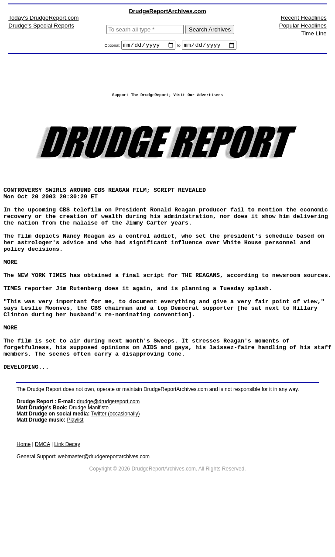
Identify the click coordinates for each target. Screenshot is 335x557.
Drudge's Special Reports (41, 25)
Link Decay (67, 498)
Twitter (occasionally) (115, 467)
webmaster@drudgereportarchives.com (104, 510)
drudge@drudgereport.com (108, 455)
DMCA (42, 498)
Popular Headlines (303, 25)
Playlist (75, 474)
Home (24, 498)
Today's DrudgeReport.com (43, 17)
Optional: (113, 47)
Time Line (314, 33)
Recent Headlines (304, 17)
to (179, 47)
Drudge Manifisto (89, 461)
